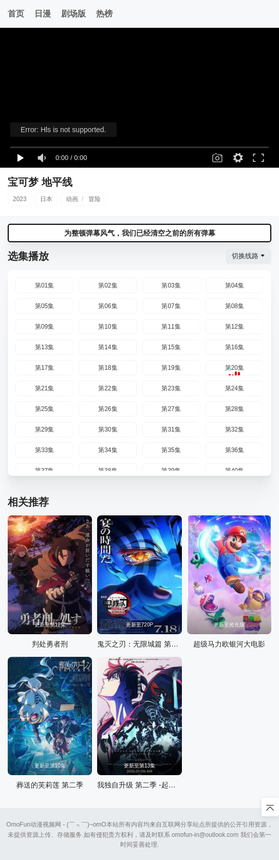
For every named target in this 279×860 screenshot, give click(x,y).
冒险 (94, 199)
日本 (46, 199)
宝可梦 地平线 (40, 182)
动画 (72, 199)
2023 (20, 199)
